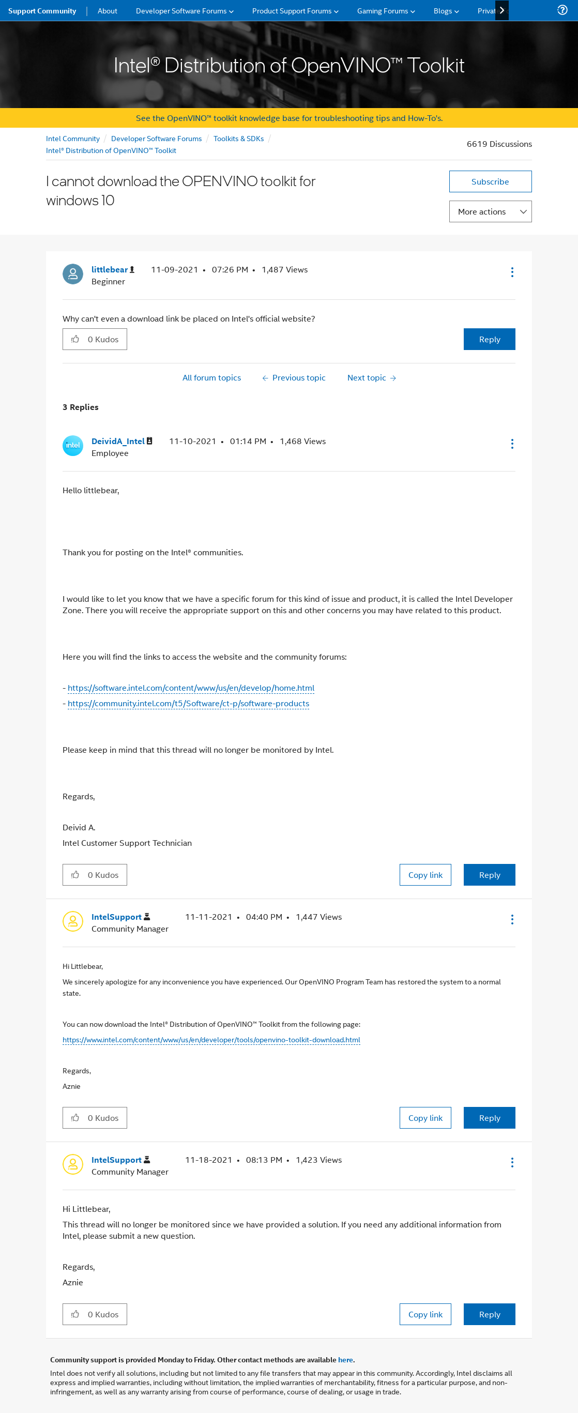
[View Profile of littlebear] (113, 270)
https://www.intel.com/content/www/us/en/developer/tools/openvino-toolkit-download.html (211, 1039)
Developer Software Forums (156, 137)
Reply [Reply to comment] (489, 874)
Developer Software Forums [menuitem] (181, 10)
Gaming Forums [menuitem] (382, 10)
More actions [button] (482, 211)
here (345, 1359)
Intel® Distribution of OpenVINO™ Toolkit (111, 149)
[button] (511, 271)
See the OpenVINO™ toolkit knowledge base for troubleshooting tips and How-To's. (289, 118)
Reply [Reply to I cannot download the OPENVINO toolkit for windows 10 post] (489, 339)
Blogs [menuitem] (443, 10)
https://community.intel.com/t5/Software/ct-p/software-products (188, 703)
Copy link (425, 874)
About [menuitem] (107, 10)
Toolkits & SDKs (239, 137)
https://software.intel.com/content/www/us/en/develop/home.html (191, 687)
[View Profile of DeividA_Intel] (122, 441)
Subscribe (490, 181)
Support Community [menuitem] (42, 10)
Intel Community (73, 137)
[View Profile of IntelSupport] (121, 917)
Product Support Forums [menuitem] (292, 10)
